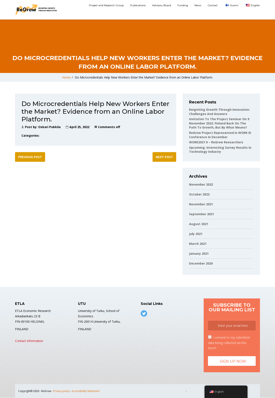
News (197, 5)
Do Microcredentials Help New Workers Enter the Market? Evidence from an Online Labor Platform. (144, 77)
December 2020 (201, 263)
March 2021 (197, 244)
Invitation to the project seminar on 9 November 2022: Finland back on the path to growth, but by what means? (219, 123)
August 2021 (198, 224)
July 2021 (195, 234)
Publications (138, 5)
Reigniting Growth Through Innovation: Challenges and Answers (219, 111)
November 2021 (201, 204)
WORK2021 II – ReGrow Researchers (216, 142)
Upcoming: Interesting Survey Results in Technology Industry (220, 149)
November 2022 (201, 184)
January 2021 (199, 253)
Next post (164, 157)
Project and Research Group (106, 5)
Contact (213, 5)
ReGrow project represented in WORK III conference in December (220, 135)
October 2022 (199, 194)
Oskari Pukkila (49, 127)
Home (66, 77)
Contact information (29, 341)
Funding (182, 5)
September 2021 (201, 214)
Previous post (30, 157)
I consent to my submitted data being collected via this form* (229, 342)
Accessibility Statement (85, 391)
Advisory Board (161, 5)
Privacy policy (61, 391)
